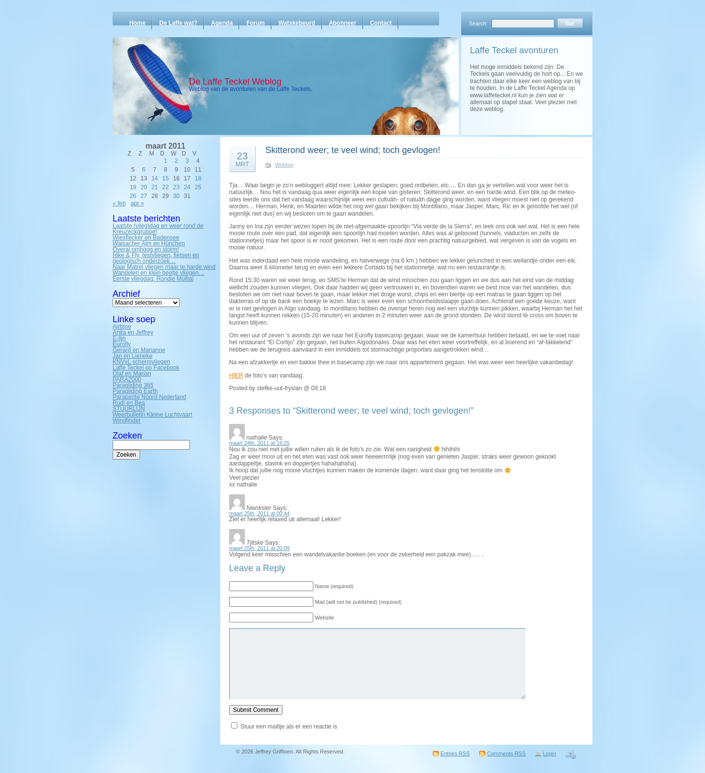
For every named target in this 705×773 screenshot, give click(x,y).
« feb (119, 203)
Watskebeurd (297, 23)
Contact (381, 23)
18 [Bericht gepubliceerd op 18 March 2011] (198, 178)
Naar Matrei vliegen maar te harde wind (164, 267)
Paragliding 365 (133, 385)
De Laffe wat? (178, 23)
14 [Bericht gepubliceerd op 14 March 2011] (154, 178)
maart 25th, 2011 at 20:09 (259, 548)
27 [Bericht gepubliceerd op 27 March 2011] (144, 196)
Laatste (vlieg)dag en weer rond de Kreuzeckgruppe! (158, 228)
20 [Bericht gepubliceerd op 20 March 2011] (144, 187)
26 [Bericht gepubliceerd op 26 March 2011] (133, 196)
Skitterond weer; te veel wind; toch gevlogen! (352, 150)
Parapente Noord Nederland (149, 397)
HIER (236, 375)
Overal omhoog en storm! (146, 249)
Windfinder (127, 420)
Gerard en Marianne (139, 350)
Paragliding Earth (135, 391)
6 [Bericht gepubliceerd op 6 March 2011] (143, 170)
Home (137, 23)
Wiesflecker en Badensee (146, 237)
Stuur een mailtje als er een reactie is (288, 726)
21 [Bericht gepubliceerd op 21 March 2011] (154, 187)
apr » (137, 203)
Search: (478, 23)
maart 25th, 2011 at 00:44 (259, 513)
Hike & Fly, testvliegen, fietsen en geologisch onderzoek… (156, 258)
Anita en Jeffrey (133, 332)
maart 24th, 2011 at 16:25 (259, 443)
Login (549, 753)
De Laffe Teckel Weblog (235, 82)
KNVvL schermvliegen (141, 361)
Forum (255, 23)
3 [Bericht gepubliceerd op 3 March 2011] (187, 161)
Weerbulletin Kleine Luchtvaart (152, 414)
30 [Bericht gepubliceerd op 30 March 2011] (176, 196)
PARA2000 (127, 379)
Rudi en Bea (129, 402)
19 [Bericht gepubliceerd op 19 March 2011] (133, 187)
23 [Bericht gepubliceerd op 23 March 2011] (176, 187)
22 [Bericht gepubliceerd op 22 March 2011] (165, 187)
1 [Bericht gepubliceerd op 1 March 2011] (165, 161)
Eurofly (122, 344)
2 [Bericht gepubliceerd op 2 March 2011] (176, 161)
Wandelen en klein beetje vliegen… (159, 272)
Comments (506, 753)
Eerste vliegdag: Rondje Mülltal (153, 278)
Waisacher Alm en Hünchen (149, 243)
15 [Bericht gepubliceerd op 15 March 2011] (165, 178)
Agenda (222, 23)
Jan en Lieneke (132, 356)
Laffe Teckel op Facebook (146, 367)
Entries (455, 753)
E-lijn (119, 338)
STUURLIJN (129, 408)
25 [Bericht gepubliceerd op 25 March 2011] (198, 187)
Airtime (122, 326)
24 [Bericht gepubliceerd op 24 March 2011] (187, 187)
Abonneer (342, 23)
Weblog (284, 165)
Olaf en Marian (132, 373)
